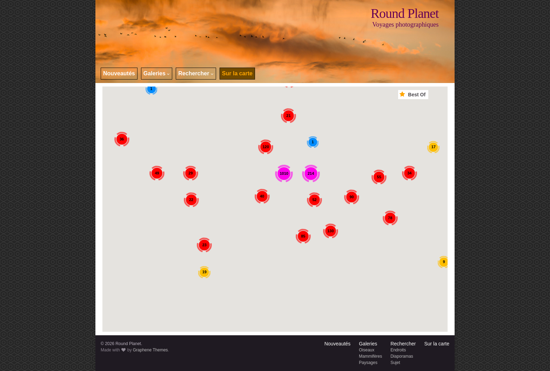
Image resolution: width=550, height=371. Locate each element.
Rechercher (196, 73)
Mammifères (370, 356)
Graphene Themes (150, 350)
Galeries (156, 73)
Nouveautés (119, 73)
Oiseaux (366, 350)
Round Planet (405, 13)
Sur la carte (237, 73)
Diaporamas (401, 356)
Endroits (398, 350)
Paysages (368, 362)
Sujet (395, 362)
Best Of (413, 94)
